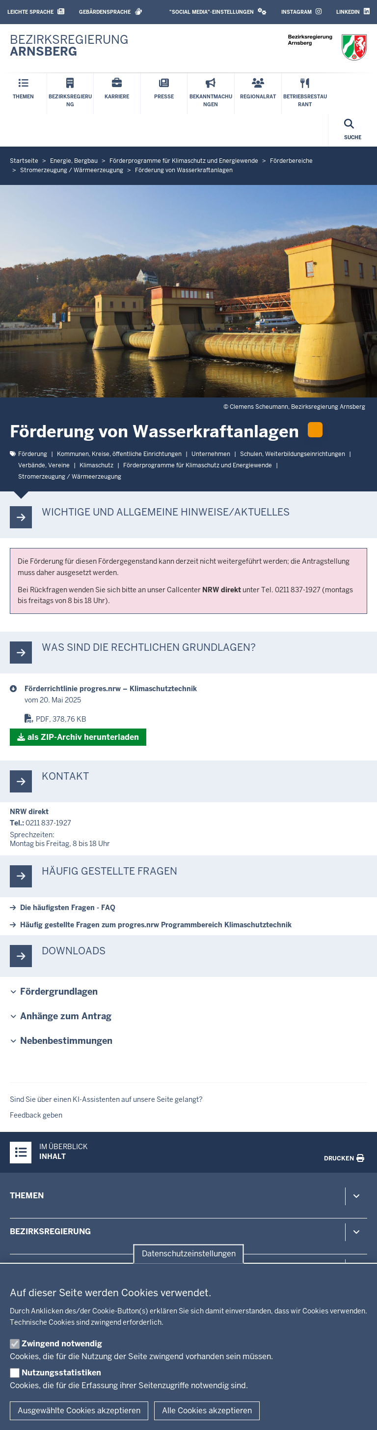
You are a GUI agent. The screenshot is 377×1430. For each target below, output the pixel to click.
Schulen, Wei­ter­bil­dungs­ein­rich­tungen (292, 454)
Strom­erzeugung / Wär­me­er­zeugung (69, 477)
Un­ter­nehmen (210, 454)
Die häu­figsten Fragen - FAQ (67, 907)
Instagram (301, 11)
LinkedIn (353, 11)
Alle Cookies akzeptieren (207, 1410)
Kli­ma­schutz (96, 465)
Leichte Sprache (35, 11)
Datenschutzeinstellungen (189, 1253)
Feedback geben (36, 1115)
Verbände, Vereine (44, 465)
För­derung (32, 454)
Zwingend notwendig (62, 1344)
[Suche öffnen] (352, 130)
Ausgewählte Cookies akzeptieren (79, 1410)
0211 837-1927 (48, 823)
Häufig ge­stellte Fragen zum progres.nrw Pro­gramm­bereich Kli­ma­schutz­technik (156, 924)
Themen (27, 1195)
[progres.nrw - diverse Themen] (196, 688)
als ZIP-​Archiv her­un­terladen (83, 737)
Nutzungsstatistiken (61, 1373)
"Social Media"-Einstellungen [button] (218, 11)
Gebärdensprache (110, 11)
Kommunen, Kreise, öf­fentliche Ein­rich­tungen (119, 454)
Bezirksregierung (50, 1231)
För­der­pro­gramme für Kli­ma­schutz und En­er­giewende (197, 465)
